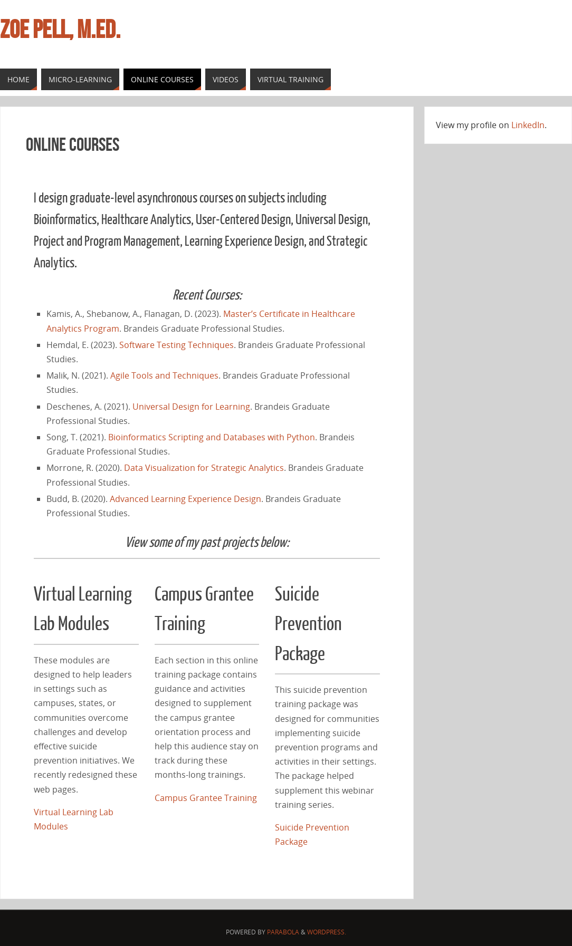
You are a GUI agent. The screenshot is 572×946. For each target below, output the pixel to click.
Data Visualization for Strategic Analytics (204, 468)
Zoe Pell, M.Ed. (60, 29)
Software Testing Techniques (176, 345)
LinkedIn (528, 125)
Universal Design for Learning (191, 406)
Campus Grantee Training (206, 798)
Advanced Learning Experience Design (185, 499)
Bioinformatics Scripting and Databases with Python (211, 437)
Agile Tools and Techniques (164, 375)
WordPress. (326, 932)
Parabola (283, 932)
